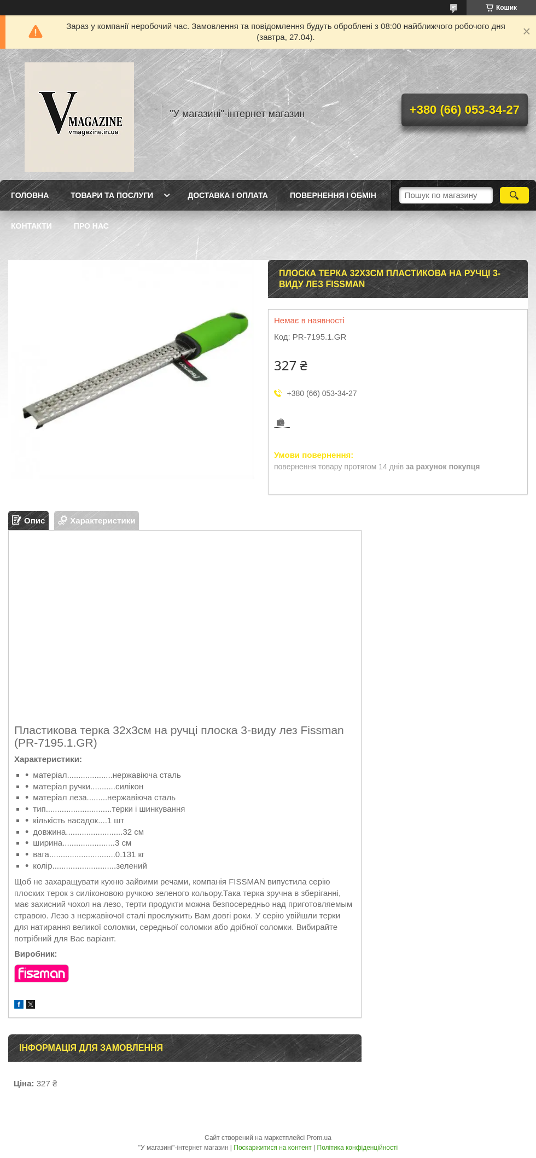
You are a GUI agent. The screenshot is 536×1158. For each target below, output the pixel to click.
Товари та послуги (112, 195)
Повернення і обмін (333, 195)
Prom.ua (319, 1138)
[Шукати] (514, 195)
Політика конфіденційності (357, 1147)
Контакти (31, 226)
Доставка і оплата (228, 195)
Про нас (91, 226)
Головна (30, 195)
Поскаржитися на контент (272, 1147)
